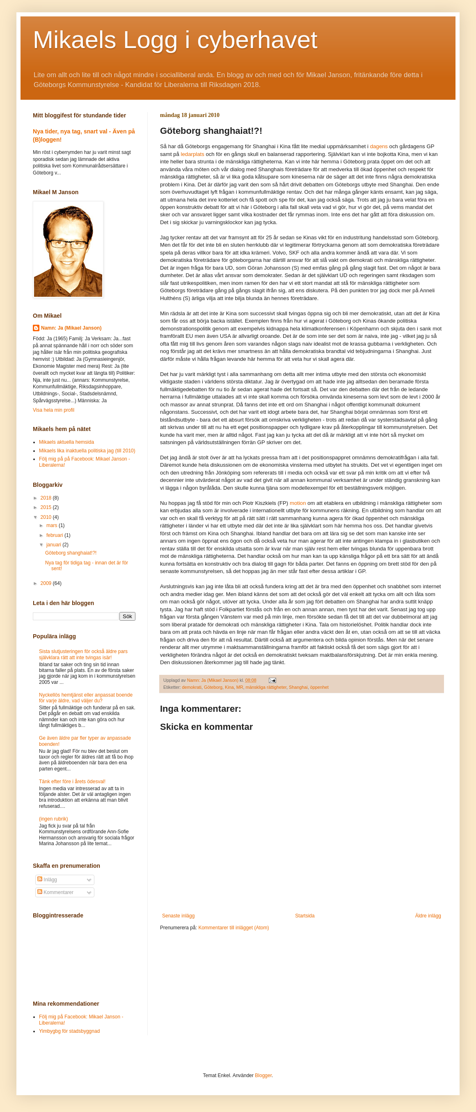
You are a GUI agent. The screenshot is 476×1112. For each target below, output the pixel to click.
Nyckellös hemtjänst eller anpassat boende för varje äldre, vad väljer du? (86, 698)
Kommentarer (55, 892)
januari (54, 545)
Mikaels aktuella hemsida (66, 442)
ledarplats (192, 154)
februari (55, 535)
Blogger (263, 1075)
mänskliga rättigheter (265, 687)
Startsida (304, 916)
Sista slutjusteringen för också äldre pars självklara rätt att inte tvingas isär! (83, 654)
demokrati (191, 687)
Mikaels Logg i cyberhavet (175, 39)
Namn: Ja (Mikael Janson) (71, 328)
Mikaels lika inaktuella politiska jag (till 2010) (87, 451)
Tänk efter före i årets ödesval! (72, 781)
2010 (47, 517)
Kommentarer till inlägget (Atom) (233, 928)
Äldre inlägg (428, 916)
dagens (379, 146)
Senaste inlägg (178, 916)
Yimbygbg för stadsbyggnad (69, 1031)
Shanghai (298, 687)
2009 (47, 583)
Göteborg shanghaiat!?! (70, 553)
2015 (47, 507)
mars (52, 525)
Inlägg (47, 880)
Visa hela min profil (53, 410)
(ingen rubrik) (53, 819)
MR (239, 687)
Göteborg (213, 687)
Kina (229, 687)
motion (298, 503)
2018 (47, 498)
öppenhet (319, 687)
